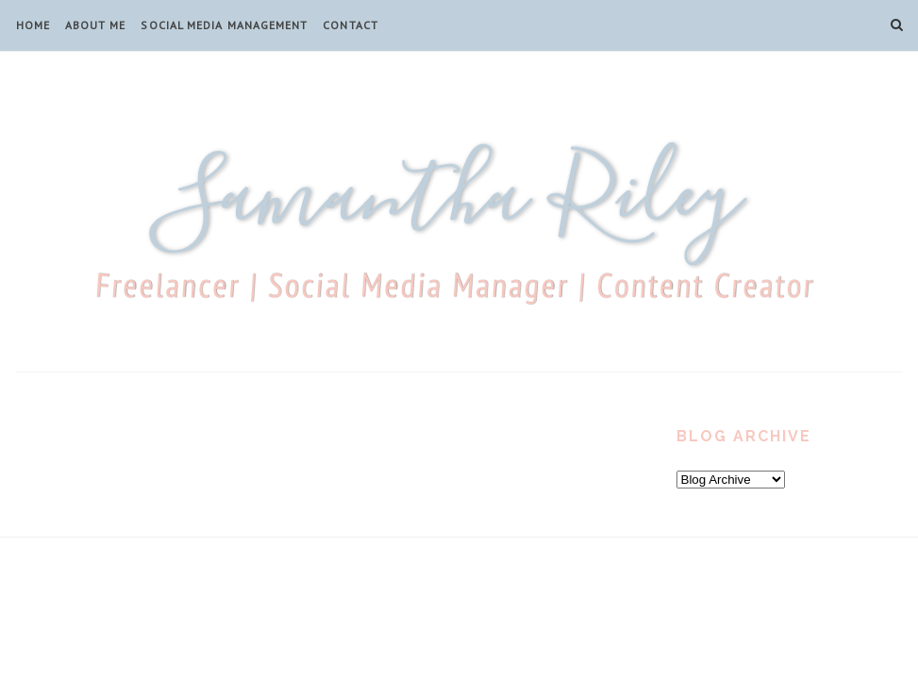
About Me (95, 25)
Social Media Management (224, 25)
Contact (350, 25)
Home (33, 25)
